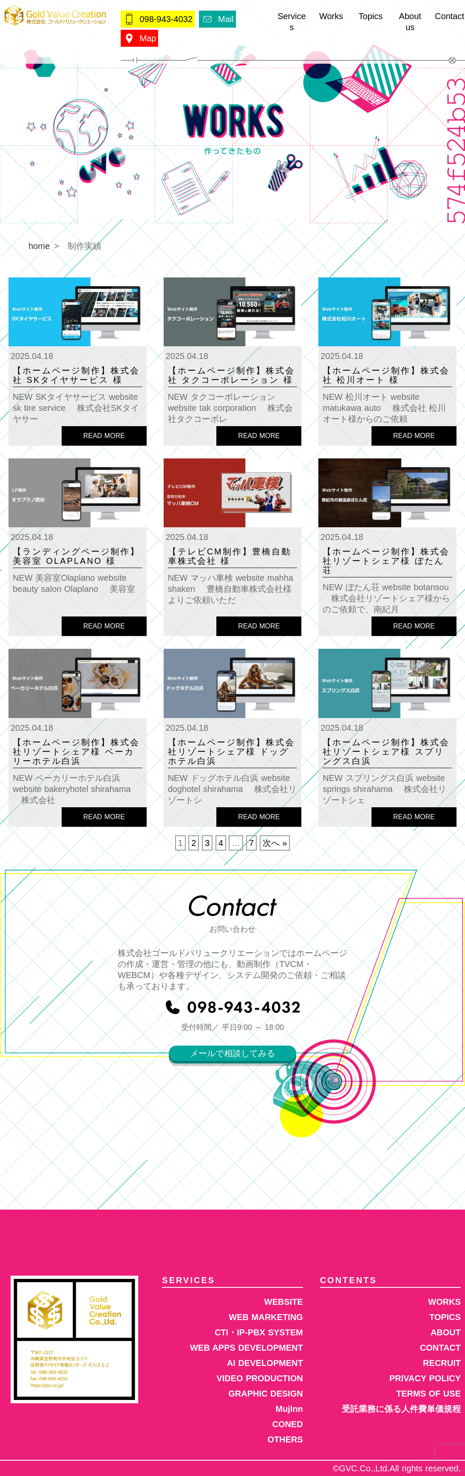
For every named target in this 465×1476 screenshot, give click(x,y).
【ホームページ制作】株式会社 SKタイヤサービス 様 (76, 375)
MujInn (289, 1409)
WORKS (444, 1301)
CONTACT (440, 1347)
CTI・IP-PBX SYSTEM (259, 1332)
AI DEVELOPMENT (265, 1363)
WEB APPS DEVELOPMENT (246, 1347)
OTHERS (285, 1439)
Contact (449, 16)
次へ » (275, 843)
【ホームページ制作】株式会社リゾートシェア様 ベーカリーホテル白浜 (76, 752)
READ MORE (104, 435)
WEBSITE (283, 1301)
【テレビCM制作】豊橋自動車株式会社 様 (229, 556)
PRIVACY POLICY (425, 1378)
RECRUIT (442, 1363)
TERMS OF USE (428, 1393)
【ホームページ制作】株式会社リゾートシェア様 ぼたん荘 (386, 561)
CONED (287, 1424)
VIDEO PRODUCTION (259, 1378)
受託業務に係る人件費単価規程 (401, 1409)
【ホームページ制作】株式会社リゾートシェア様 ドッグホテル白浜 (231, 752)
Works (331, 16)
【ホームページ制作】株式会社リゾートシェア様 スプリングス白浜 (386, 752)
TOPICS (445, 1317)
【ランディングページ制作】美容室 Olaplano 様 (76, 556)
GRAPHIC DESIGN (265, 1393)
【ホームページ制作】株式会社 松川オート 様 (386, 375)
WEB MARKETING (266, 1317)
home (39, 246)
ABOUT (446, 1332)
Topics (371, 16)
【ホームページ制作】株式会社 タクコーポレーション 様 (231, 375)
